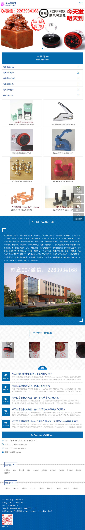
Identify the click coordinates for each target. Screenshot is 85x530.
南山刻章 (24, 488)
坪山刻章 (75, 488)
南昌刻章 (44, 470)
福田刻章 (15, 488)
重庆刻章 (21, 470)
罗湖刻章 (7, 488)
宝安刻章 (32, 488)
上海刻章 (36, 470)
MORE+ (42, 368)
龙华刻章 (58, 488)
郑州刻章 (53, 470)
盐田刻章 (49, 488)
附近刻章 (61, 470)
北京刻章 (7, 470)
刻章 (14, 470)
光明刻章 (66, 488)
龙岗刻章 (41, 488)
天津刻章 (70, 470)
